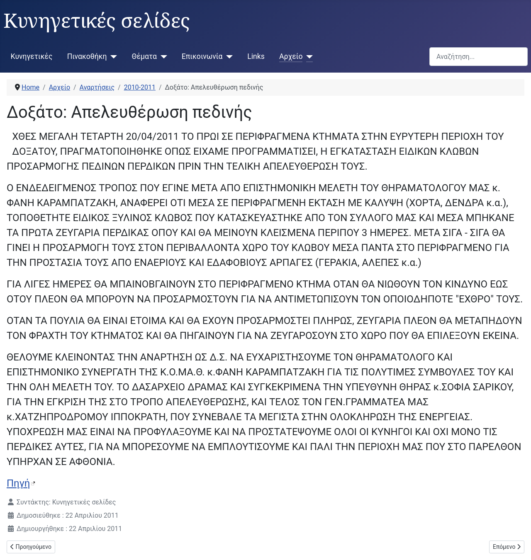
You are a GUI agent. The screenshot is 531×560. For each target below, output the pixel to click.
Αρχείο (290, 56)
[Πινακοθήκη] (112, 56)
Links (255, 56)
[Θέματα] (162, 56)
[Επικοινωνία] (227, 56)
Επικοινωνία (202, 56)
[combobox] (478, 56)
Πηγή (18, 483)
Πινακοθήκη (87, 56)
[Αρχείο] (307, 56)
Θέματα (144, 56)
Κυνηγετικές (32, 56)
